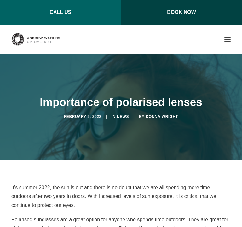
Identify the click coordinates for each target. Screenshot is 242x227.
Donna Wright (162, 116)
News (123, 116)
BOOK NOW (181, 12)
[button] (227, 39)
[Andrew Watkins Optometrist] (35, 39)
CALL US (60, 12)
